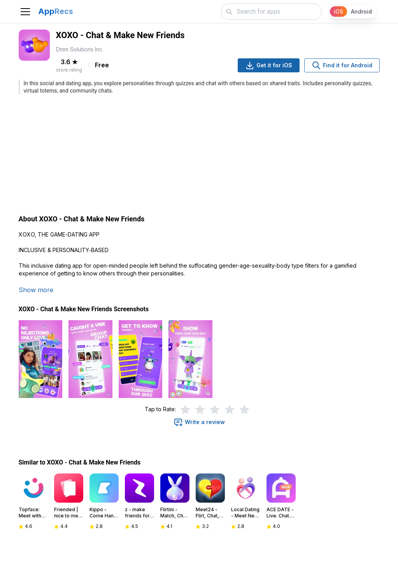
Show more (36, 290)
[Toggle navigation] (25, 11)
